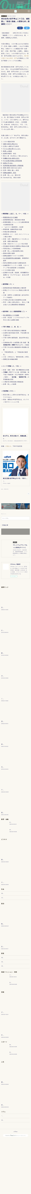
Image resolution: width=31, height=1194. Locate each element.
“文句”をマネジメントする (8, 1169)
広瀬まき (8, 446)
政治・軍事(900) (4, 490)
